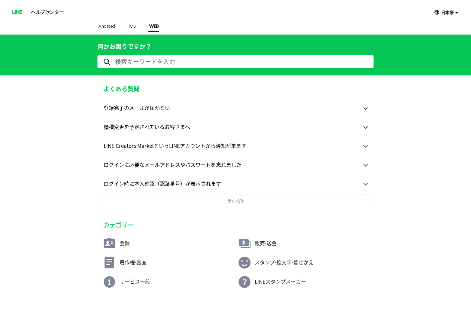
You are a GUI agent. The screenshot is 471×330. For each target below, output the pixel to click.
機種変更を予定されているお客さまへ (147, 126)
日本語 (447, 12)
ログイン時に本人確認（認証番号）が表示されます (162, 183)
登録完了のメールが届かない (137, 108)
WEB (154, 26)
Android (106, 26)
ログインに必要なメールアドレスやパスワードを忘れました (173, 164)
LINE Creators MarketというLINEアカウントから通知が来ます (175, 145)
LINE (17, 12)
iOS (132, 26)
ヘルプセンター (47, 12)
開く (235, 201)
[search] (235, 61)
